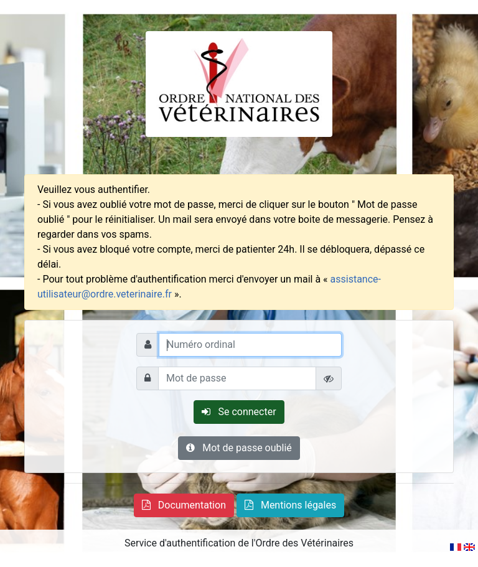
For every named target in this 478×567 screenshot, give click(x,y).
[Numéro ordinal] (250, 345)
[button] (184, 505)
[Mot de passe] (237, 378)
